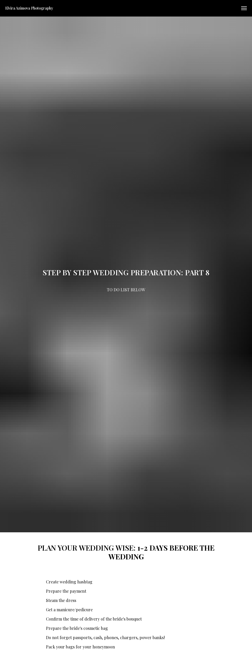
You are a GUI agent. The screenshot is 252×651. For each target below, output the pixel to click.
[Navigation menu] (244, 8)
